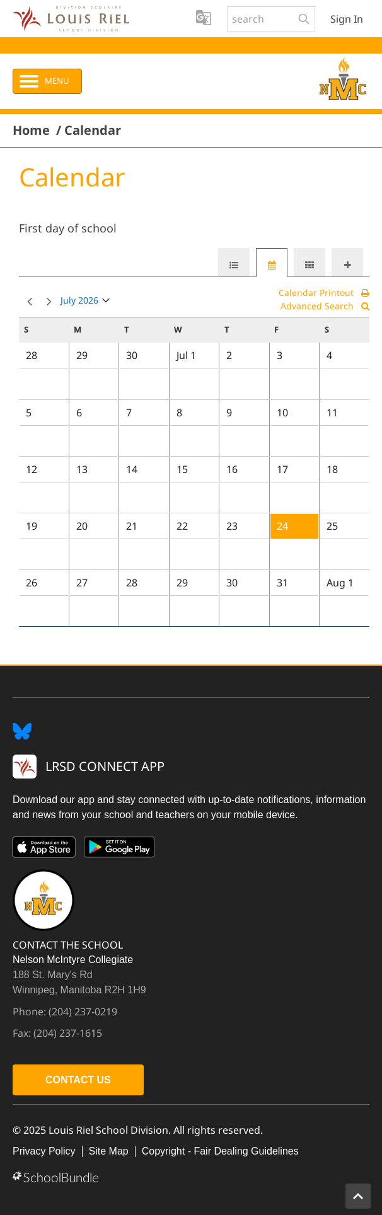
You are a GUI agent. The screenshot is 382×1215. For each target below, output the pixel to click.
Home (31, 130)
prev (29, 302)
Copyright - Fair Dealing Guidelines (220, 1151)
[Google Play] (120, 849)
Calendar (92, 130)
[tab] (234, 262)
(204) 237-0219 (83, 1011)
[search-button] (304, 19)
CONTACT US (78, 1080)
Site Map (109, 1151)
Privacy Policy (44, 1151)
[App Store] (44, 849)
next (49, 302)
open (106, 303)
